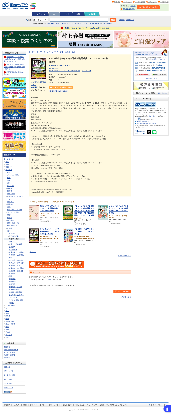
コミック (65, 14)
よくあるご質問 (140, 2)
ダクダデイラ (107, 23)
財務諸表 (12, 279)
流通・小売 (11, 194)
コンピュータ (10, 305)
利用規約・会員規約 (20, 405)
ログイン (132, 6)
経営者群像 (13, 250)
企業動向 (12, 247)
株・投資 (10, 186)
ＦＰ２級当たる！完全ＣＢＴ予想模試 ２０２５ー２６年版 (84, 231)
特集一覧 (7, 358)
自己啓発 (10, 220)
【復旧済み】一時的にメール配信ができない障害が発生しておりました (14, 59)
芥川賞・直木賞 (9, 355)
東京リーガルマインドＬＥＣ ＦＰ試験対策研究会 (64, 71)
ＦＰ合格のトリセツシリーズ (60, 65)
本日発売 (7, 347)
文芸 (7, 162)
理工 (7, 311)
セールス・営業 (13, 212)
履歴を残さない (162, 93)
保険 (9, 183)
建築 (7, 313)
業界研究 (10, 204)
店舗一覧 (117, 2)
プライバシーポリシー (38, 405)
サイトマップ (164, 2)
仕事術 (9, 218)
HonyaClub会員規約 (143, 121)
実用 (7, 164)
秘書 (9, 215)
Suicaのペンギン (67, 23)
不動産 (9, 188)
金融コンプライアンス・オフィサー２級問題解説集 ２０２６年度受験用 (49, 208)
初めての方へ (8, 388)
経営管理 (12, 284)
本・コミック (9, 159)
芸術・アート (10, 167)
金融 (9, 180)
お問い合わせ (152, 2)
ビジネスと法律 (13, 175)
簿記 (10, 276)
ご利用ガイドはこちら (158, 59)
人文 (7, 308)
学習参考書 (10, 321)
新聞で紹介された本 (11, 350)
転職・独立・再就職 (14, 210)
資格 (9, 231)
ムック (8, 337)
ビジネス (9, 170)
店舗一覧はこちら (151, 78)
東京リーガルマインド (56, 68)
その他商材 (91, 14)
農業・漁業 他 (13, 223)
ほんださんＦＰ (86, 71)
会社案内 (7, 405)
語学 (7, 319)
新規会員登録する (129, 9)
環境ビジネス (12, 226)
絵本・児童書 (10, 324)
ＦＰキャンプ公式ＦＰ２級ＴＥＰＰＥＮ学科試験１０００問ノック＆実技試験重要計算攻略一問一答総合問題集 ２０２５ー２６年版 (84, 210)
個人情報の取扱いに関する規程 (146, 123)
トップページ (40, 14)
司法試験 (12, 234)
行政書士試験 (14, 236)
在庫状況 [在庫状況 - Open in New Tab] (34, 87)
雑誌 (78, 14)
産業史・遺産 (14, 239)
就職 (9, 207)
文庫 (7, 327)
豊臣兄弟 (78, 23)
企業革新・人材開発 (16, 252)
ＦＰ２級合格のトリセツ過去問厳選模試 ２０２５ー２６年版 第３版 (49, 231)
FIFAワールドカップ (53, 23)
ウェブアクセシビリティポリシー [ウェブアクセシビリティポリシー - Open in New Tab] (118, 405)
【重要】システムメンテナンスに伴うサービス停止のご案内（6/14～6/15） (87, 28)
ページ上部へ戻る (124, 256)
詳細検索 (121, 20)
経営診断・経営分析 (16, 271)
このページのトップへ (159, 405)
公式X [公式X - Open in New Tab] (101, 405)
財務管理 (12, 273)
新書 (7, 329)
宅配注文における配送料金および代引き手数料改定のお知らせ (14, 66)
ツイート (33, 252)
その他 (9, 228)
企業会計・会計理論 (16, 268)
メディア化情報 (9, 352)
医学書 (8, 316)
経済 (9, 172)
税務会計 (12, 282)
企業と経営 (13, 242)
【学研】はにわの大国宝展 (92, 23)
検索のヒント (130, 20)
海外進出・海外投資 (16, 260)
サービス (10, 202)
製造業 (9, 191)
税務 (9, 178)
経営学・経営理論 (15, 292)
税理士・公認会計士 (16, 244)
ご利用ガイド (127, 2)
